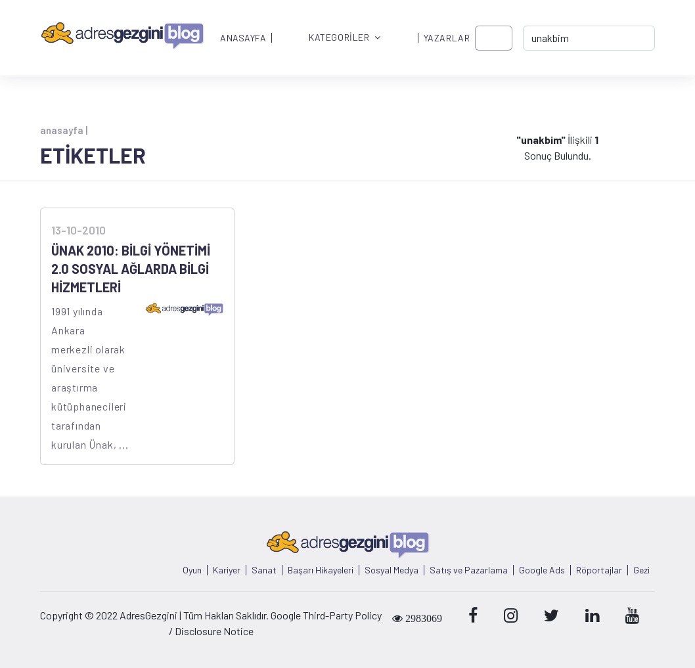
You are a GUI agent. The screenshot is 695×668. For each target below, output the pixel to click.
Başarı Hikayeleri (320, 570)
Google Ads (542, 570)
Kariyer (226, 570)
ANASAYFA (243, 38)
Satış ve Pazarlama (469, 570)
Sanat (264, 570)
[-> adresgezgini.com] (589, 38)
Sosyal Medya (391, 570)
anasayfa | (63, 130)
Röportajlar (599, 570)
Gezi (641, 570)
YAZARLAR (447, 38)
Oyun (192, 570)
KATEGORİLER (345, 38)
